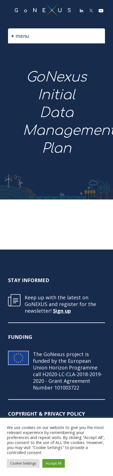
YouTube (101, 10)
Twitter (91, 10)
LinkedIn (81, 10)
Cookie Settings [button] (23, 463)
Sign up (62, 310)
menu (22, 36)
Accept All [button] (53, 463)
